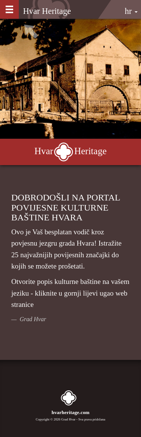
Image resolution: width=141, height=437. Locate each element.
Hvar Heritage (47, 11)
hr (131, 11)
